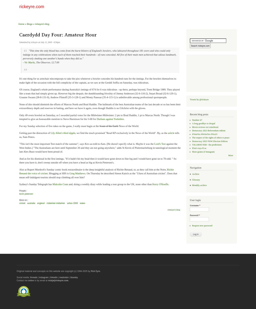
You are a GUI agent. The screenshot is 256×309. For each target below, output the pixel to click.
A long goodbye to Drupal (203, 123)
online (31, 280)
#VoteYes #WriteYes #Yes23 (204, 134)
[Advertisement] (196, 7)
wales (82, 203)
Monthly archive (199, 185)
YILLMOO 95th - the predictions (207, 145)
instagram (43, 277)
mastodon (64, 277)
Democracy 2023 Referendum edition (208, 130)
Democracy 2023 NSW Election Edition (210, 141)
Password (195, 215)
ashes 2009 (72, 203)
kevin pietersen (26, 194)
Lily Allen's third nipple (63, 133)
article (171, 133)
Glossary (196, 180)
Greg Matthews (77, 173)
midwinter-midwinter (56, 203)
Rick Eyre (95, 271)
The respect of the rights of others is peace (211, 137)
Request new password (202, 225)
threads (33, 277)
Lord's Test (160, 144)
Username (195, 205)
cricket (22, 203)
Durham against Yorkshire (110, 119)
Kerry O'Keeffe (160, 184)
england (41, 203)
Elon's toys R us (199, 148)
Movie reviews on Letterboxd (205, 127)
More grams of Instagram (203, 152)
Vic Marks (29, 62)
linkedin (53, 277)
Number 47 (197, 120)
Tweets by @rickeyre (199, 99)
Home (21, 24)
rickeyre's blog (42, 24)
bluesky (74, 277)
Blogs (30, 24)
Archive (195, 174)
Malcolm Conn (60, 184)
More (230, 155)
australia (31, 203)
